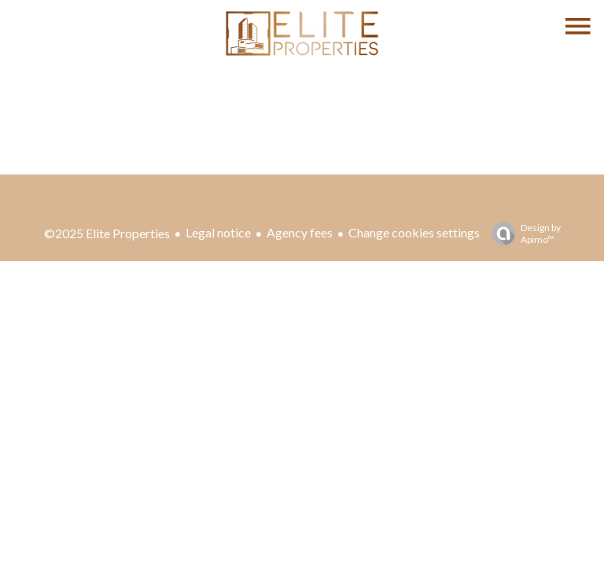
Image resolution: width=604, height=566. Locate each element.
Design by (522, 233)
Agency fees (300, 232)
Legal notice (218, 232)
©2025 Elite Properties (107, 233)
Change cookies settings (414, 232)
